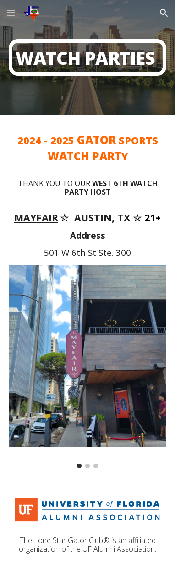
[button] (11, 12)
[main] (87, 57)
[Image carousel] (87, 366)
